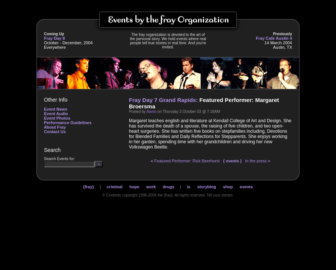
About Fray (55, 127)
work (151, 186)
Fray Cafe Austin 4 (274, 38)
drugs (168, 186)
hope (134, 186)
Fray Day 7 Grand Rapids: (163, 100)
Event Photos (57, 118)
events (246, 186)
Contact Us (55, 131)
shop (228, 186)
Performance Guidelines (68, 122)
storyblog (206, 186)
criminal (115, 186)
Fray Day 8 (54, 38)
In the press (257, 161)
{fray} (88, 186)
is (188, 186)
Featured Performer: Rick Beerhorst (185, 161)
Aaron (152, 112)
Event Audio (56, 113)
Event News (55, 109)
